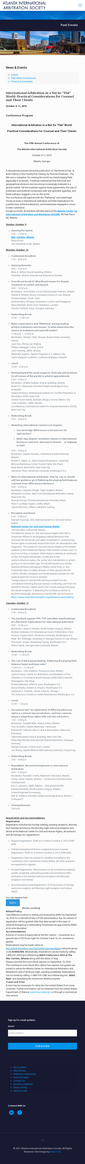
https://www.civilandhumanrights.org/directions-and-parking (42, 597)
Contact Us (19, 1080)
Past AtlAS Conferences (23, 78)
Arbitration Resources (24, 1074)
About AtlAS (19, 1067)
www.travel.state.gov (40, 992)
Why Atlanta (19, 1070)
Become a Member (23, 1084)
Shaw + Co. (55, 1151)
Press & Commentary (22, 81)
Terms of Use (20, 1091)
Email (12, 1026)
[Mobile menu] (80, 5)
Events (14, 74)
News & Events (21, 1077)
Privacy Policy (20, 1087)
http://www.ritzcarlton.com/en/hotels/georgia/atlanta (33, 948)
